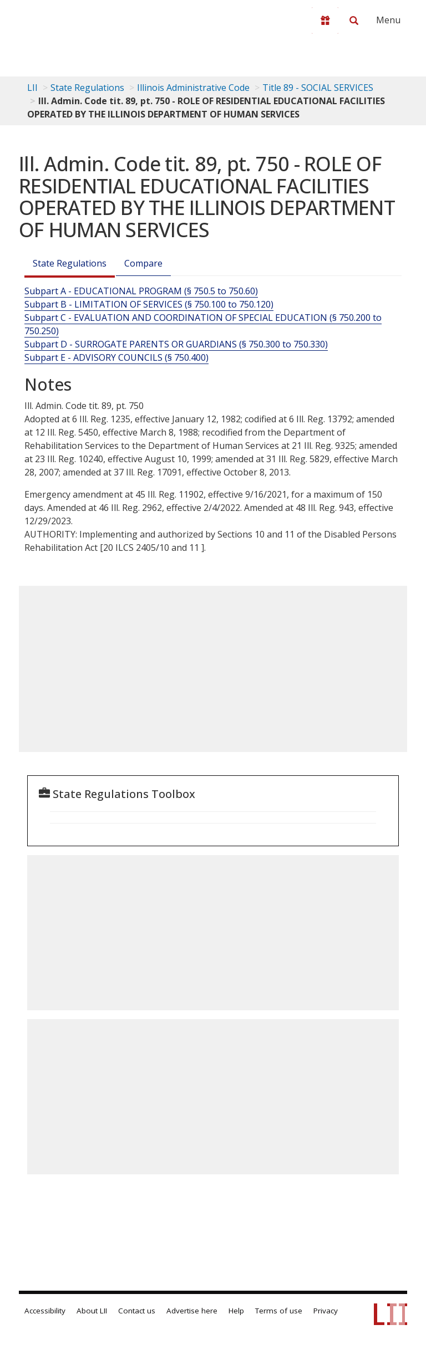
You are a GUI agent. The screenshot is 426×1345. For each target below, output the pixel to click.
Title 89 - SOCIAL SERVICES (317, 87)
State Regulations (87, 87)
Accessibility (44, 1311)
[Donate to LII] (325, 20)
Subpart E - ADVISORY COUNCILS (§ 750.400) (116, 357)
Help (236, 1311)
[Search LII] (354, 20)
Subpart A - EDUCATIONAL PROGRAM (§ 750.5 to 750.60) (141, 291)
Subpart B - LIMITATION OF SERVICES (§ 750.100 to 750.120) (148, 304)
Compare (143, 263)
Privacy (325, 1311)
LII (32, 87)
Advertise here (191, 1311)
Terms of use (278, 1311)
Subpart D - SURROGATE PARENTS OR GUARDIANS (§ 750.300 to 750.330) (176, 344)
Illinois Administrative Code (193, 87)
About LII (92, 1311)
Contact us (136, 1311)
